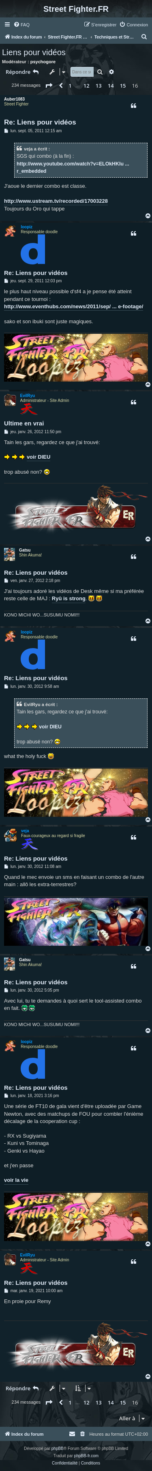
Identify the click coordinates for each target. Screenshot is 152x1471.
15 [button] (123, 85)
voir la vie (16, 1180)
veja (25, 831)
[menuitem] (21, 25)
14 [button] (111, 85)
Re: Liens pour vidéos (40, 122)
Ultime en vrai (24, 423)
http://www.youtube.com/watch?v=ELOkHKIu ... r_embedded (73, 167)
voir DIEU (39, 457)
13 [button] (99, 85)
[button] (49, 85)
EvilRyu (27, 395)
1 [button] (70, 85)
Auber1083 (14, 99)
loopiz (26, 227)
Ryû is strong (69, 598)
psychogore (43, 61)
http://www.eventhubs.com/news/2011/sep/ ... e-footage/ (73, 306)
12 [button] (86, 85)
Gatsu (24, 550)
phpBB (57, 1448)
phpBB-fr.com (86, 1456)
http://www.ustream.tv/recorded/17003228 (56, 201)
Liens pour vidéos (34, 52)
